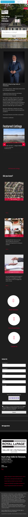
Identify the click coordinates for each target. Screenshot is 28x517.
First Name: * (5, 363)
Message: (4, 385)
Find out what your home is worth (15, 481)
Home (5, 476)
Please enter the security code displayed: (14, 394)
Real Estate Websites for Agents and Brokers (19, 513)
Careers (20, 478)
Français (25, 8)
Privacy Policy (6, 485)
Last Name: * (5, 368)
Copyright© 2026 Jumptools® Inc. (6, 513)
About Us (6, 478)
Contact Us (14, 346)
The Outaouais (13, 476)
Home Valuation (13, 310)
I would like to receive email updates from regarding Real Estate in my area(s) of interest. (13, 408)
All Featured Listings (14, 168)
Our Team (23, 476)
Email (16, 17)
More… (7, 212)
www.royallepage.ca (20, 483)
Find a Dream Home (14, 328)
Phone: (3, 379)
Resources (18, 476)
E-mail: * (4, 374)
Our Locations (10, 478)
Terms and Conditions (18, 485)
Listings (8, 476)
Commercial (16, 478)
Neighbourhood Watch (8, 483)
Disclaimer (12, 485)
